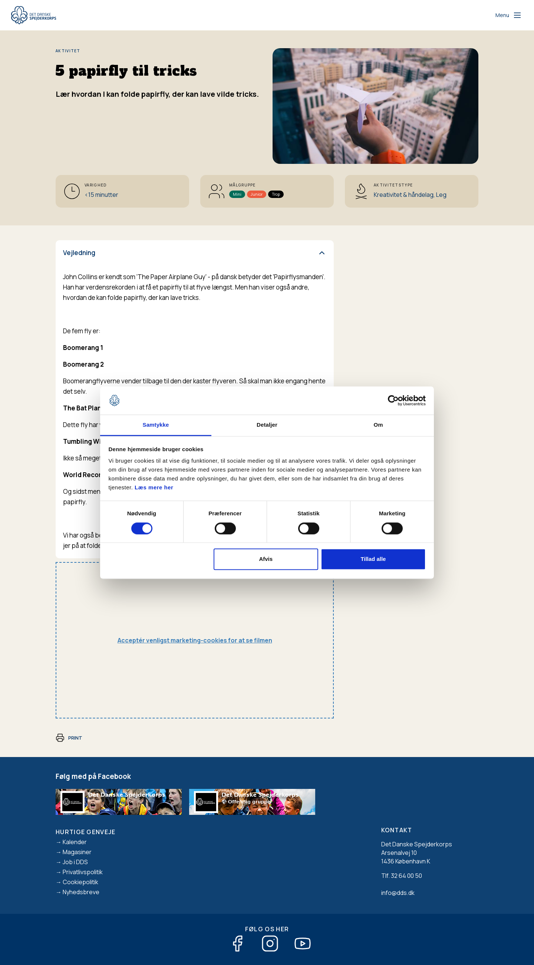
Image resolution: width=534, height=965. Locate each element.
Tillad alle (373, 559)
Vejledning (79, 252)
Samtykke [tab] (156, 425)
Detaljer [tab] (267, 425)
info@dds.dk (398, 893)
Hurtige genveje (86, 832)
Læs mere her (154, 488)
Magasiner (77, 852)
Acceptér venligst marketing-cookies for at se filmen (195, 640)
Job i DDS (75, 862)
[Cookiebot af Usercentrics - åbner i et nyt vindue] (393, 400)
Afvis (266, 559)
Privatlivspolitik (83, 872)
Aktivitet (68, 50)
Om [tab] (378, 425)
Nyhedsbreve (81, 892)
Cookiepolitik (80, 882)
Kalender (75, 842)
